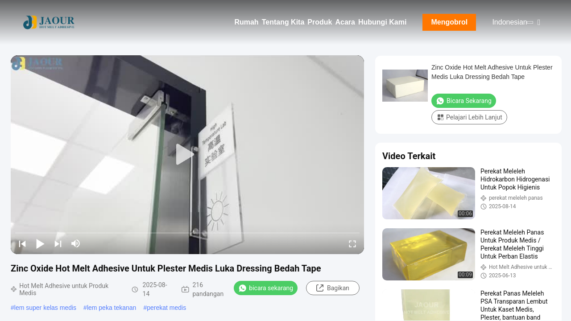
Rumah (246, 22)
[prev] (22, 243)
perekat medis (166, 307)
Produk (319, 22)
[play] (187, 155)
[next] (58, 243)
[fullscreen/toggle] (352, 243)
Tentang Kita (283, 22)
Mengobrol (449, 22)
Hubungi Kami (382, 22)
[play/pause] (40, 243)
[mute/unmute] (76, 243)
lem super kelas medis (45, 307)
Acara (345, 22)
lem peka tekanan (112, 307)
